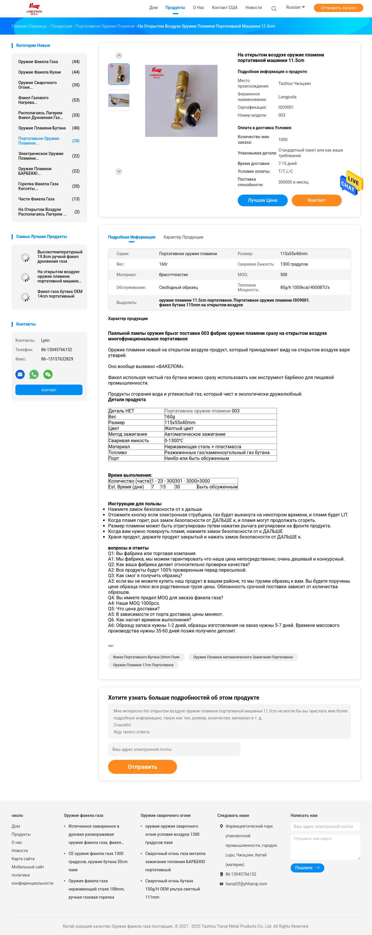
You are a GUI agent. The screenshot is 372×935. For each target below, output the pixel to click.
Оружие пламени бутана (49, 128)
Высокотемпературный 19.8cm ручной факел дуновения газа (60, 257)
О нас (17, 842)
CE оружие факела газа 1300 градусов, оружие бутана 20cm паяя (98, 861)
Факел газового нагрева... (49, 100)
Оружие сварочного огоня (166, 815)
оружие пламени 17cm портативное (143, 665)
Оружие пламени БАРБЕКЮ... (49, 171)
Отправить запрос (338, 8)
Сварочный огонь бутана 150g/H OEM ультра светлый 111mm (172, 889)
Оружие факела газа (49, 62)
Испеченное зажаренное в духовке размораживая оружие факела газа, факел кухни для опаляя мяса (95, 835)
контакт (48, 389)
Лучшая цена (263, 200)
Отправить (142, 766)
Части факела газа (49, 199)
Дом (16, 826)
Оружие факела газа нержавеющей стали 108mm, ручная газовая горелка (97, 889)
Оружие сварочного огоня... (49, 85)
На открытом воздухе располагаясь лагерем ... (49, 211)
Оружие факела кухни (49, 72)
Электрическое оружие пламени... (49, 156)
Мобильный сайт (28, 867)
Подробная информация (131, 237)
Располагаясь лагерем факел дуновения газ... (49, 115)
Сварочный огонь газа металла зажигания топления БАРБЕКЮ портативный (175, 861)
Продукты (21, 834)
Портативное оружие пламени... (49, 140)
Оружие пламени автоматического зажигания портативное (243, 657)
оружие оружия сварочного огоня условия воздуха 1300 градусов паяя (172, 834)
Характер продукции (183, 237)
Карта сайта (23, 858)
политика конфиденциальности (32, 879)
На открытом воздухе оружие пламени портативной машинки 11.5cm (59, 276)
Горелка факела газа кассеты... (49, 186)
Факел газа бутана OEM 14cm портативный (60, 293)
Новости (20, 850)
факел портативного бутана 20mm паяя (146, 657)
